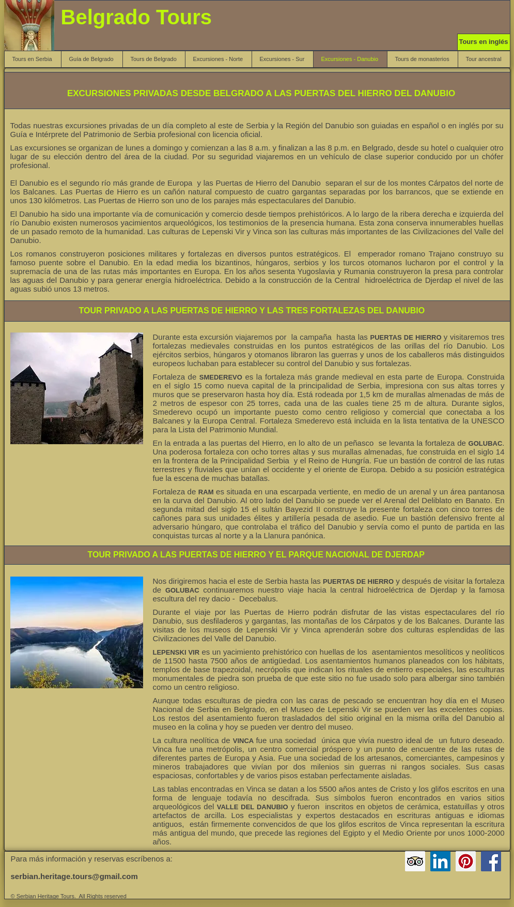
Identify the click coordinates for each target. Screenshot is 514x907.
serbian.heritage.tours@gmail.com (74, 876)
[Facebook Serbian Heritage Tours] (491, 861)
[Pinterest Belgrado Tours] (466, 861)
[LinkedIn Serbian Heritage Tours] (440, 861)
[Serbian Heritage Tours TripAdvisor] (415, 861)
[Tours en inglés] (483, 42)
